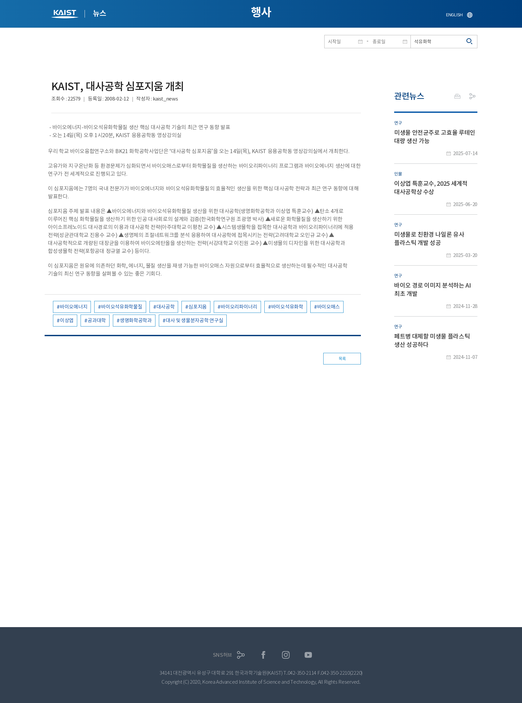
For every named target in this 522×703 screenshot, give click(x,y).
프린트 (457, 96)
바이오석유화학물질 (121, 307)
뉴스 (99, 13)
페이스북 (263, 655)
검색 (469, 41)
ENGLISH (454, 15)
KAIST (66, 15)
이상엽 (67, 320)
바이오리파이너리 (239, 307)
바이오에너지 (73, 307)
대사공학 (165, 307)
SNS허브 (222, 655)
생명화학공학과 (136, 320)
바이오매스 (328, 307)
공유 (472, 96)
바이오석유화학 (287, 307)
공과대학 (97, 320)
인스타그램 (286, 655)
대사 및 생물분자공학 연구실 (194, 320)
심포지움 (197, 307)
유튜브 (308, 655)
